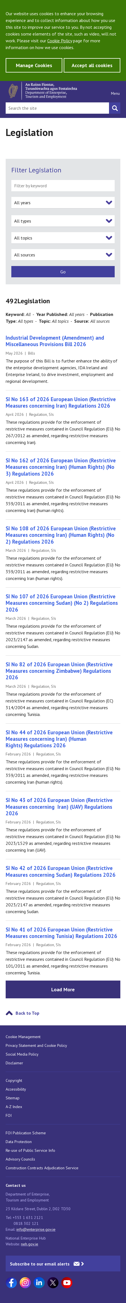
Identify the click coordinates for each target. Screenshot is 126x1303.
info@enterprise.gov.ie (35, 1229)
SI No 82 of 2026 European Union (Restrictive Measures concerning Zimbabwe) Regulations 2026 (59, 671)
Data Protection (19, 1141)
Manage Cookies (34, 65)
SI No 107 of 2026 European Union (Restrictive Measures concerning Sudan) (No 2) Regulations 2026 (62, 603)
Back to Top (27, 1013)
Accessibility (16, 1089)
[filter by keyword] (63, 185)
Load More (63, 989)
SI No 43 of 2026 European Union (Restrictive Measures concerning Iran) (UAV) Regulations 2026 (59, 807)
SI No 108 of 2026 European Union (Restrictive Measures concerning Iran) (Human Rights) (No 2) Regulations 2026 (61, 535)
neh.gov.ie (29, 1244)
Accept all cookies (92, 65)
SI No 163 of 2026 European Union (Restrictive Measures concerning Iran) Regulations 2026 (61, 402)
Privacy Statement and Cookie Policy (36, 1045)
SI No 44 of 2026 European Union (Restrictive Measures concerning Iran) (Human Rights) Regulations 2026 (59, 739)
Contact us (16, 1185)
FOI (9, 1115)
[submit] (63, 271)
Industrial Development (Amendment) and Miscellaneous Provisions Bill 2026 (55, 341)
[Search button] (114, 108)
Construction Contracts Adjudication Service (42, 1167)
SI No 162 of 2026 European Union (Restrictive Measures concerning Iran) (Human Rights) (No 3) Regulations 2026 (61, 467)
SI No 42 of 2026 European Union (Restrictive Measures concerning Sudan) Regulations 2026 (61, 871)
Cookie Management (23, 1036)
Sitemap (13, 1097)
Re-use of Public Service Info (30, 1150)
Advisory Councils (20, 1159)
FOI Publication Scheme (26, 1132)
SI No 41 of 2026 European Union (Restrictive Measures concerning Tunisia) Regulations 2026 (61, 932)
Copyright (14, 1080)
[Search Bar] (57, 108)
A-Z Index (14, 1106)
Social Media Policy (22, 1054)
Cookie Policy (59, 40)
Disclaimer (14, 1062)
